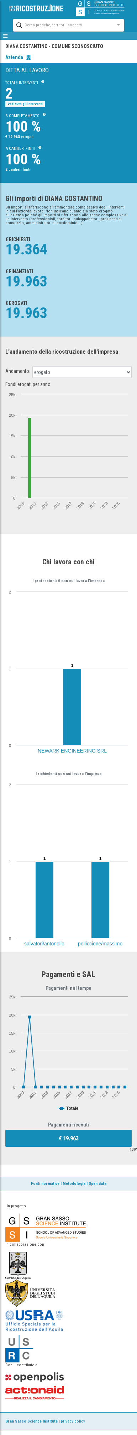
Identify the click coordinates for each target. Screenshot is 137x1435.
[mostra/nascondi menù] (5, 36)
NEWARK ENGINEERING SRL (72, 751)
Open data (97, 1183)
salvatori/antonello (44, 943)
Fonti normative (45, 1183)
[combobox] (62, 24)
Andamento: (17, 371)
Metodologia (74, 1183)
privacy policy (73, 1421)
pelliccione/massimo (100, 943)
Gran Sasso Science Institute (31, 1421)
